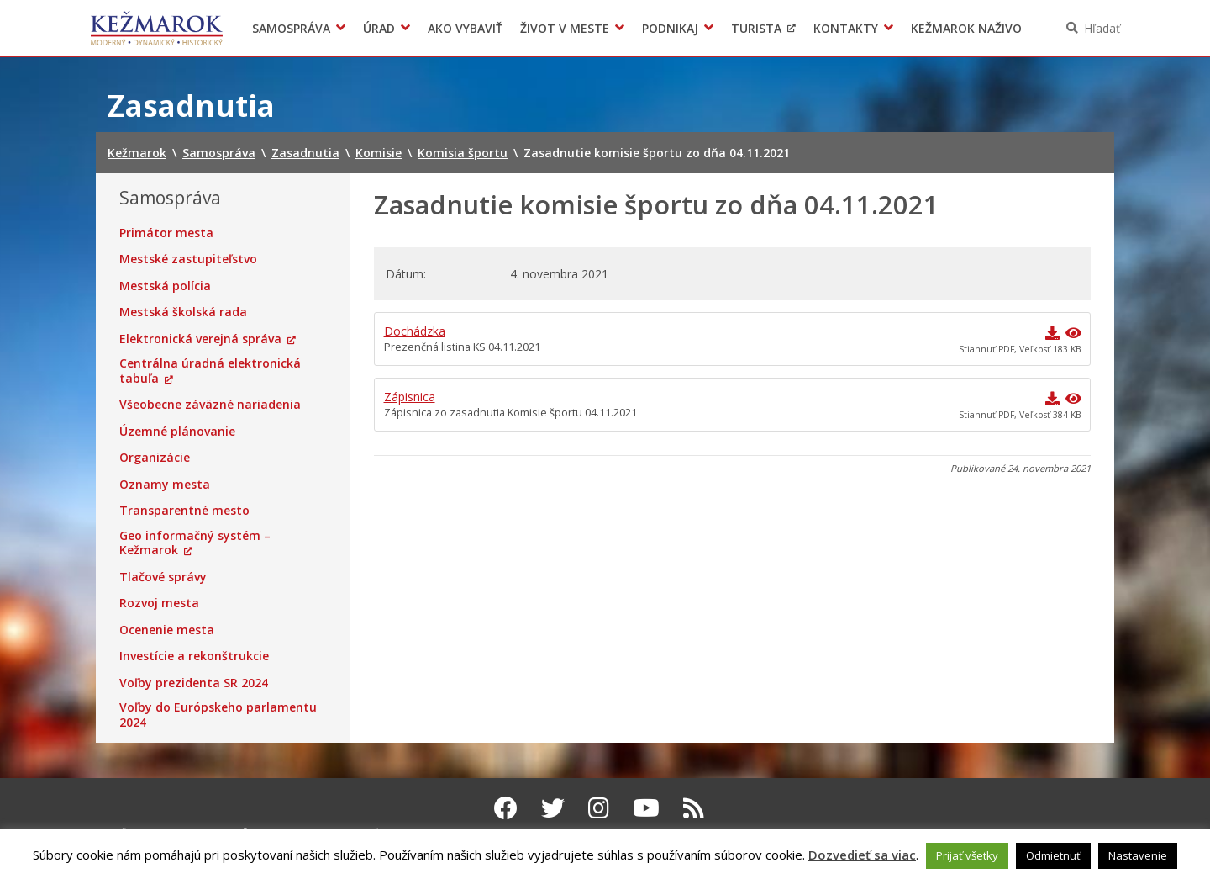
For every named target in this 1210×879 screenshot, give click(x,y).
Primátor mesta (166, 233)
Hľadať (1102, 28)
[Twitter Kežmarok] (553, 807)
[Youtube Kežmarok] (646, 807)
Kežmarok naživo (966, 28)
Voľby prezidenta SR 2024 (193, 683)
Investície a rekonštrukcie (194, 656)
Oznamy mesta (164, 484)
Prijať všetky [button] (967, 855)
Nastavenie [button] (1137, 855)
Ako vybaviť (465, 28)
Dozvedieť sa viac (862, 854)
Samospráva (291, 28)
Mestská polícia (165, 286)
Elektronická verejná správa (200, 339)
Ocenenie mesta (166, 630)
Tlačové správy (163, 577)
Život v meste (564, 28)
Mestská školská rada (183, 312)
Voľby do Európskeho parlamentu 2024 (218, 714)
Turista (756, 28)
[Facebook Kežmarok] (506, 807)
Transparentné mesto (184, 510)
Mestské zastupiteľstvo (188, 259)
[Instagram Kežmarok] (598, 807)
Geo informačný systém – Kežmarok (195, 543)
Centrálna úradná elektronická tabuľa (210, 370)
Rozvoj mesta (159, 603)
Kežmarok (157, 28)
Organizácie (154, 457)
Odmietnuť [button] (1053, 855)
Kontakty (845, 28)
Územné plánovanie (177, 431)
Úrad (379, 28)
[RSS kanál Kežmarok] (693, 807)
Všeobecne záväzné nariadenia (210, 404)
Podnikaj (670, 28)
